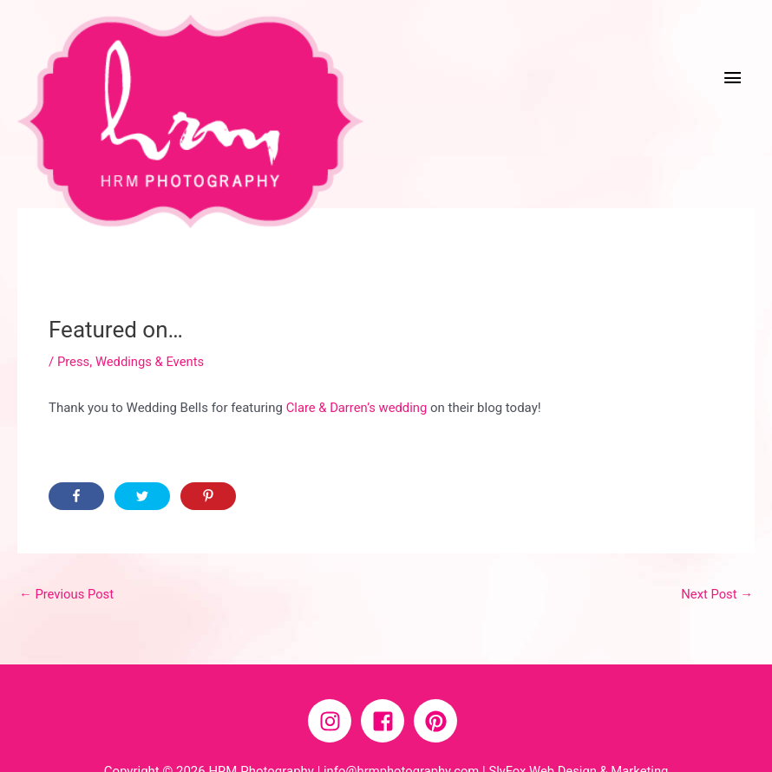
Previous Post (67, 547)
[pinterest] (439, 675)
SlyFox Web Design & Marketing (579, 724)
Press (73, 314)
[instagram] (333, 675)
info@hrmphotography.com (400, 724)
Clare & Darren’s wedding (357, 361)
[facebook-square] (386, 675)
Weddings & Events (150, 314)
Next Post (716, 547)
